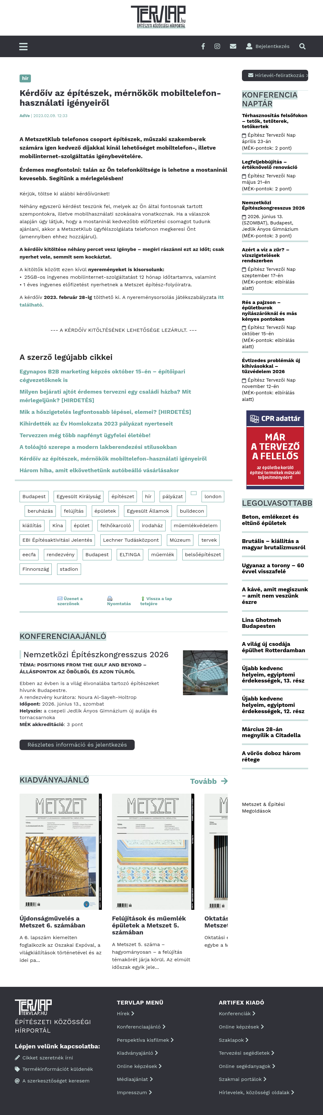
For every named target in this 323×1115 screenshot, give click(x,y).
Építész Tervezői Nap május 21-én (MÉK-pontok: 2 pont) (269, 182)
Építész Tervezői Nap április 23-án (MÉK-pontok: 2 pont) (269, 141)
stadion (69, 569)
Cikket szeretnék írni (44, 1058)
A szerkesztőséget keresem (52, 1081)
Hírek (125, 1014)
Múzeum (180, 540)
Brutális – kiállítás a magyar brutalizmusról (274, 544)
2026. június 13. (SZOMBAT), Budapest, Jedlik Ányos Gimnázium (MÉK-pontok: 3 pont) (271, 226)
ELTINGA (130, 555)
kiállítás (32, 525)
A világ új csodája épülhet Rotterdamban (273, 647)
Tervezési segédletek (246, 1053)
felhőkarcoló (115, 525)
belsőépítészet (203, 555)
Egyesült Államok (148, 511)
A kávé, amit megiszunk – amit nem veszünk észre (275, 595)
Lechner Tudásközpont (131, 540)
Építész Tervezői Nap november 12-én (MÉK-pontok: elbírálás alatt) (269, 389)
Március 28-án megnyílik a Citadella (271, 732)
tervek (209, 540)
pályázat (172, 496)
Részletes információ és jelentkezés (77, 744)
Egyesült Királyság (78, 496)
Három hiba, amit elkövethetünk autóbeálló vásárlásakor (99, 470)
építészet (122, 496)
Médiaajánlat (135, 1079)
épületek (105, 511)
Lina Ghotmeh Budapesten (261, 623)
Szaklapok (234, 1040)
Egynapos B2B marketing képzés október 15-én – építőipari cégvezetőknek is (102, 375)
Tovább (204, 781)
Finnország (35, 569)
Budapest (34, 496)
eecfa (29, 555)
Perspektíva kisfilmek (145, 1040)
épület (82, 525)
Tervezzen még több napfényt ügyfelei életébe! (85, 435)
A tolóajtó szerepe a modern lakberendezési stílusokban (98, 447)
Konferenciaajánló (141, 1027)
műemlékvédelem (196, 525)
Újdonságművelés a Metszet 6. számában (52, 922)
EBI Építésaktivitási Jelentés (57, 540)
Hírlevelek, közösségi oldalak (256, 1092)
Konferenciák (237, 1014)
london (212, 496)
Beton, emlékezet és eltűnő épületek (270, 519)
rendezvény (61, 555)
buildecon (192, 511)
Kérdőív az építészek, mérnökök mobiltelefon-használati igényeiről (113, 458)
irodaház (152, 525)
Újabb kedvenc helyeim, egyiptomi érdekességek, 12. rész (273, 704)
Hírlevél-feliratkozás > (278, 75)
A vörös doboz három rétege (271, 756)
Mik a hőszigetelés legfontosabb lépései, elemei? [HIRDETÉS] (105, 411)
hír (148, 496)
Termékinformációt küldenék (54, 1069)
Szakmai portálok (243, 1079)
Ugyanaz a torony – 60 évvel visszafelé (273, 568)
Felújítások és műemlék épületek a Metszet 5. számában (149, 925)
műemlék (162, 555)
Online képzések (139, 1066)
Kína (57, 525)
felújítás (74, 511)
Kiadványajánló (137, 1053)
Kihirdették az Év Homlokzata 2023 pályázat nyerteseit (96, 423)
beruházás (40, 511)
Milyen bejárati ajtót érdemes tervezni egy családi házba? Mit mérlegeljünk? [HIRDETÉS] (105, 395)
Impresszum (134, 1092)
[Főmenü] (23, 47)
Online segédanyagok (247, 1066)
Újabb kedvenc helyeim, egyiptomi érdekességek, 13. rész (273, 674)
